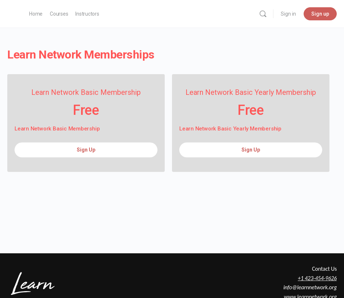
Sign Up (86, 150)
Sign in (288, 14)
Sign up (320, 14)
